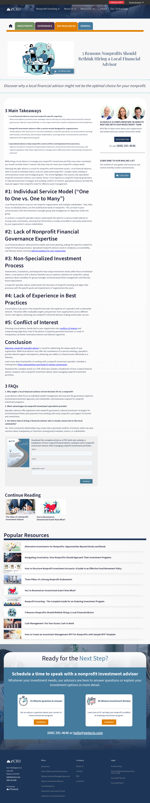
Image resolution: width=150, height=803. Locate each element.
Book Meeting (122, 139)
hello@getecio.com (13, 777)
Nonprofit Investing (46, 8)
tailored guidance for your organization (48, 250)
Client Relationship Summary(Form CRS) (123, 772)
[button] (48, 8)
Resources (86, 8)
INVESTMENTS (24, 25)
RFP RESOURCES (66, 26)
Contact (102, 8)
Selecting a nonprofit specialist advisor (22, 348)
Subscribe (122, 175)
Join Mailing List (47, 786)
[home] (13, 8)
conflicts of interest (68, 328)
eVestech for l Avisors (53, 796)
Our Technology (119, 8)
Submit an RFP (116, 2)
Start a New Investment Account (54, 771)
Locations (80, 781)
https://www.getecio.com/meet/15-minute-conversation (42, 364)
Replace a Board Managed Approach (55, 776)
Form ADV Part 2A (118, 778)
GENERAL (85, 25)
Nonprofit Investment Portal (53, 791)
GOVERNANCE (44, 25)
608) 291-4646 (11, 780)
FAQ (77, 776)
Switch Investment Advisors (52, 781)
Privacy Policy (116, 766)
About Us (69, 8)
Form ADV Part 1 (117, 783)
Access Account (135, 2)
